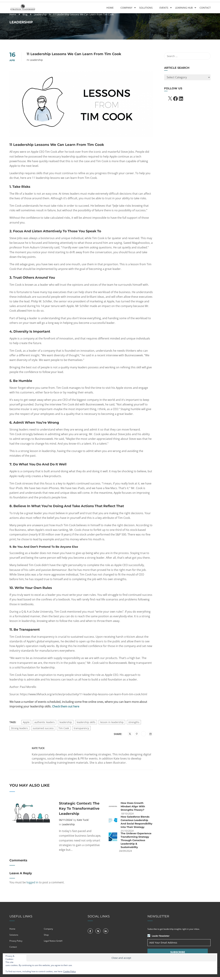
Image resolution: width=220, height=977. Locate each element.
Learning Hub (183, 7)
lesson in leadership (112, 722)
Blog (25, 14)
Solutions (145, 7)
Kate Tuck (38, 748)
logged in (32, 882)
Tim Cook (63, 728)
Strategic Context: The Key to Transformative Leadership (79, 808)
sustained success (43, 728)
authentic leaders (44, 722)
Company (126, 7)
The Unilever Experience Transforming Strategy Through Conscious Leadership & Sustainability (136, 840)
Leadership (40, 14)
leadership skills (86, 722)
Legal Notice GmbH (53, 940)
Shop (46, 934)
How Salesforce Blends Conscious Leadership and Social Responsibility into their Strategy (136, 822)
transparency (81, 728)
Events (163, 7)
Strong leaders (19, 728)
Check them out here (65, 706)
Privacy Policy (15, 940)
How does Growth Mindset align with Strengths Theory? (133, 806)
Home (109, 7)
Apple (26, 722)
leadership (65, 722)
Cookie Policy (69, 971)
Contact (205, 7)
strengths (133, 722)
